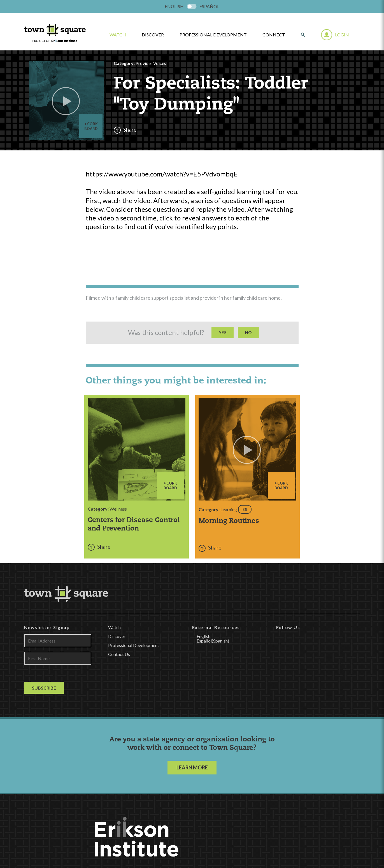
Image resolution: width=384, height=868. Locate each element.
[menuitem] (174, 6)
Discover (153, 34)
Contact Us (119, 654)
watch (118, 34)
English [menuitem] (174, 6)
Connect (273, 34)
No (248, 332)
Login (342, 34)
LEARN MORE (192, 767)
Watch (114, 627)
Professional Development (213, 34)
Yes (222, 332)
